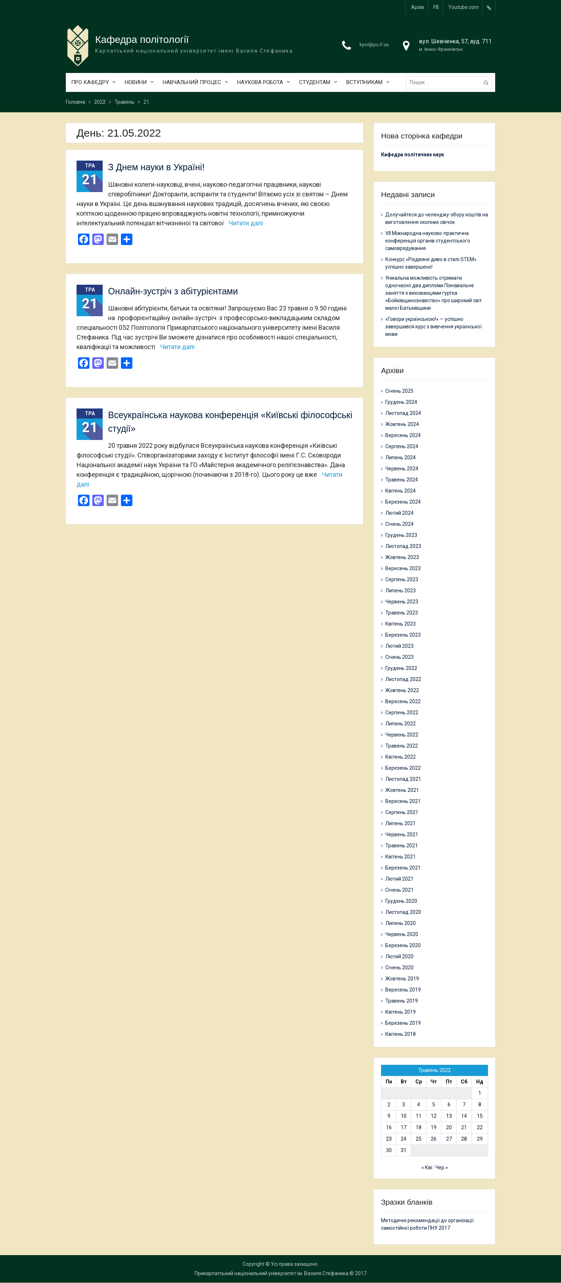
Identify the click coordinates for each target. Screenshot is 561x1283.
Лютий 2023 (399, 646)
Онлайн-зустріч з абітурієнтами (173, 291)
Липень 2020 (400, 923)
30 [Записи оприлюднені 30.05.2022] (389, 1150)
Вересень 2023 (403, 568)
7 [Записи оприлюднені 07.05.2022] (464, 1104)
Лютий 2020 (399, 956)
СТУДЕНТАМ (314, 82)
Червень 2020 (401, 934)
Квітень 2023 (400, 624)
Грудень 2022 (401, 668)
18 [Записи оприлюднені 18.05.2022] (418, 1127)
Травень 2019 (401, 1001)
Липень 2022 (400, 723)
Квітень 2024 (400, 491)
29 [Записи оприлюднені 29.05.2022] (480, 1139)
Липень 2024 (400, 457)
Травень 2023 (401, 613)
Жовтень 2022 (402, 690)
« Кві (426, 1167)
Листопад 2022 (403, 679)
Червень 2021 (401, 834)
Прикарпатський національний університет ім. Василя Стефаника (271, 1274)
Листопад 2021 (403, 779)
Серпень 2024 (401, 446)
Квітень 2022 (400, 757)
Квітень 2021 (400, 857)
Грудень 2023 (401, 535)
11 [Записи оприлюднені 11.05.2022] (418, 1116)
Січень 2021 (399, 890)
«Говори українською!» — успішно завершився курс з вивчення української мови (433, 327)
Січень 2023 (399, 657)
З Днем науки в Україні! (156, 167)
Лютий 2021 (399, 879)
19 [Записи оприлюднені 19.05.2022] (433, 1127)
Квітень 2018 (400, 1034)
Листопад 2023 (403, 546)
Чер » (441, 1167)
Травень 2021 (401, 845)
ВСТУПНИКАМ (364, 82)
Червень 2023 (401, 601)
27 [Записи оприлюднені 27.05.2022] (449, 1139)
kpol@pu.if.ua (374, 45)
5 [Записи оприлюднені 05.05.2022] (433, 1104)
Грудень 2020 (401, 901)
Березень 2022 (403, 768)
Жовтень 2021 (402, 790)
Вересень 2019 (403, 990)
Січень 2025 (399, 391)
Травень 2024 (401, 480)
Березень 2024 (403, 502)
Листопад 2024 (403, 413)
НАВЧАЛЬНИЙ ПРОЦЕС (192, 82)
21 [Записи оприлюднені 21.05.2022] (464, 1127)
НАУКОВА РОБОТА (260, 82)
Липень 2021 (400, 823)
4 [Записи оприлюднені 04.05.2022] (418, 1104)
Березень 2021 (403, 868)
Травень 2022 (401, 746)
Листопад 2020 (403, 912)
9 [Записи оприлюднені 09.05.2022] (388, 1116)
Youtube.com (463, 7)
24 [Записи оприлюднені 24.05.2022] (403, 1139)
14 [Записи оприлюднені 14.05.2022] (464, 1116)
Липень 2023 (400, 590)
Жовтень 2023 (402, 557)
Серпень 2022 (401, 712)
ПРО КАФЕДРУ (90, 82)
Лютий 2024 (399, 513)
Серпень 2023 (401, 579)
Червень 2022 (401, 735)
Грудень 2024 (401, 402)
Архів (417, 7)
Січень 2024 (399, 524)
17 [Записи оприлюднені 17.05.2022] (403, 1127)
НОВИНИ (136, 82)
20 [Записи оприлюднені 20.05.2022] (449, 1127)
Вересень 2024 (403, 435)
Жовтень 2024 (402, 424)
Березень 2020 (403, 945)
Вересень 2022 (403, 701)
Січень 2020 (399, 967)
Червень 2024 (401, 468)
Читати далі (246, 223)
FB (436, 7)
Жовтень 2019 (402, 978)
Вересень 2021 (403, 801)
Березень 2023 (403, 635)
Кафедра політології (142, 39)
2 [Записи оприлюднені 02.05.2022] (388, 1104)
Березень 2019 (403, 1023)
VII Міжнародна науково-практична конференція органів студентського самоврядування (427, 241)
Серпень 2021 (401, 812)
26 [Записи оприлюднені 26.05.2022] (433, 1139)
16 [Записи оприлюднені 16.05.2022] (389, 1127)
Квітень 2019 (400, 1012)
